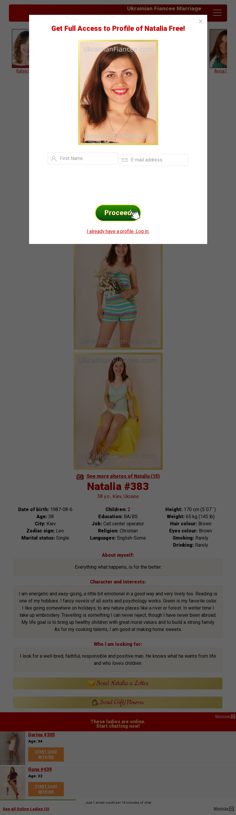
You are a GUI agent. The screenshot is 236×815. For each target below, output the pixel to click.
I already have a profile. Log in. (118, 231)
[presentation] (109, 183)
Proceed (123, 213)
